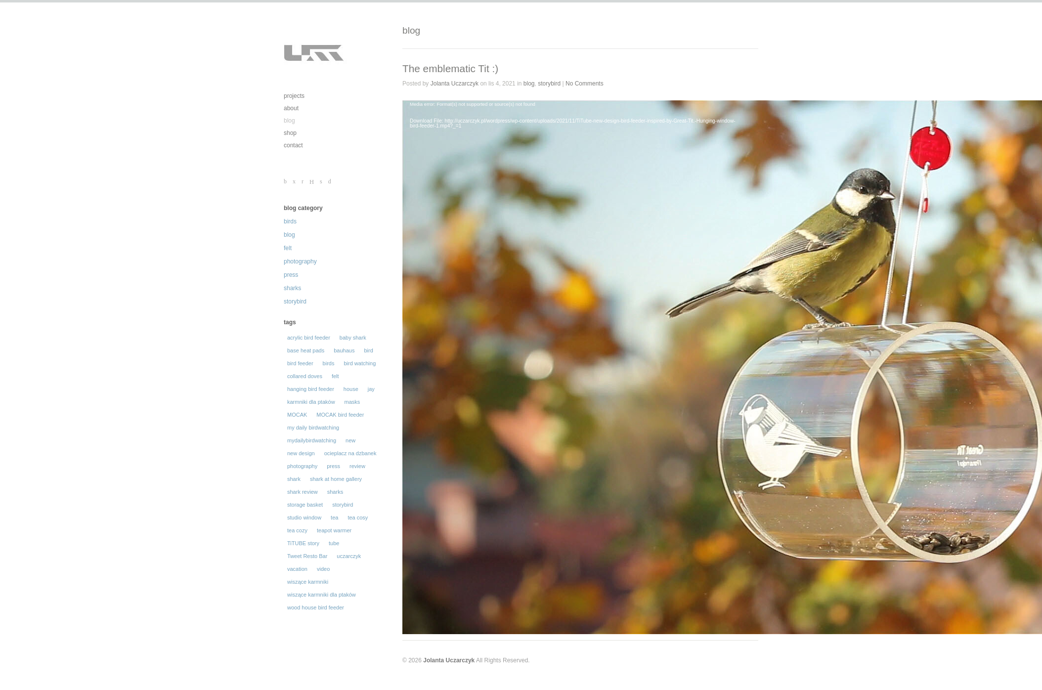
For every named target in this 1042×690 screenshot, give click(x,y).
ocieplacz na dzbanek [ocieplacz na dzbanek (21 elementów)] (350, 453)
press (291, 274)
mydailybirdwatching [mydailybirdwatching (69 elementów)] (311, 440)
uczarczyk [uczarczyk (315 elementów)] (349, 556)
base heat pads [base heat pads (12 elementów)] (305, 350)
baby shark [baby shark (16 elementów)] (353, 338)
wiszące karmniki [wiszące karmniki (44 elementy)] (307, 582)
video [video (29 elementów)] (323, 569)
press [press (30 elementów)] (333, 466)
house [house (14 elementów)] (351, 389)
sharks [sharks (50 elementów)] (335, 492)
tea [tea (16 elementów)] (334, 517)
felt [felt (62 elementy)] (335, 376)
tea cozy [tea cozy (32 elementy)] (297, 530)
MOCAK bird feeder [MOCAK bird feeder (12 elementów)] (340, 415)
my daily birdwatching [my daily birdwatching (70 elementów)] (313, 428)
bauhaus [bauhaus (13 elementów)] (344, 350)
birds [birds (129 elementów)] (329, 363)
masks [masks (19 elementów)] (352, 402)
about (291, 108)
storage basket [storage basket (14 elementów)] (305, 505)
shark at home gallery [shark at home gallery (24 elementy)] (336, 479)
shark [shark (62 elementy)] (294, 479)
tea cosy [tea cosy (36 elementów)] (357, 517)
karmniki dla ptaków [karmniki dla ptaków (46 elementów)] (311, 402)
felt (288, 248)
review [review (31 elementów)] (357, 466)
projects (294, 95)
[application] (575, 202)
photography (300, 261)
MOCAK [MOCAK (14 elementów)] (297, 415)
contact (293, 145)
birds (290, 221)
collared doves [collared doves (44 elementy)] (304, 376)
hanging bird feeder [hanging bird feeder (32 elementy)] (310, 389)
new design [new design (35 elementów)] (301, 453)
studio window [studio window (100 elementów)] (304, 517)
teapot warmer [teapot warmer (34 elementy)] (334, 530)
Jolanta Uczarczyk (454, 83)
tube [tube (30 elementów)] (334, 543)
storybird (295, 301)
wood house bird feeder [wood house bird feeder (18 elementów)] (315, 607)
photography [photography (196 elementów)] (302, 466)
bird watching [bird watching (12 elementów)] (360, 363)
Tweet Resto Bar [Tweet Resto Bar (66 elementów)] (307, 556)
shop (290, 132)
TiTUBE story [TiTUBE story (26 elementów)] (303, 543)
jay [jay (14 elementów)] (371, 389)
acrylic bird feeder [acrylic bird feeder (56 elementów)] (308, 338)
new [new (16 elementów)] (350, 440)
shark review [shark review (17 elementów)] (302, 492)
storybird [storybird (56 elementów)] (342, 505)
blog (289, 120)
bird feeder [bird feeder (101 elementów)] (300, 363)
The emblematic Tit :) (450, 68)
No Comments (584, 83)
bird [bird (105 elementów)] (368, 350)
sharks (292, 288)
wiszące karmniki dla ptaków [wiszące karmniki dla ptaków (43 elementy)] (321, 595)
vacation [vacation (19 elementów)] (297, 569)
